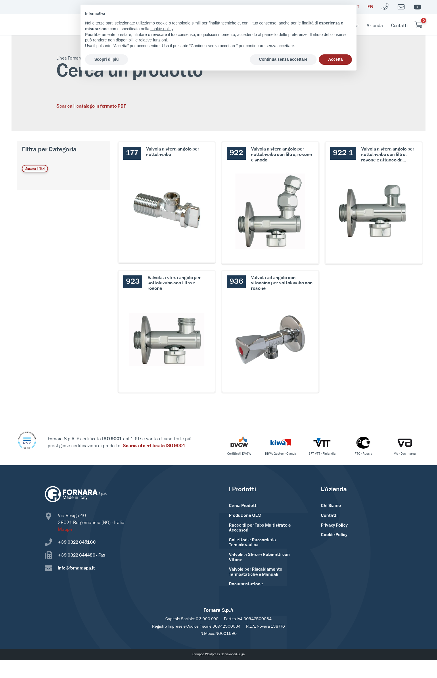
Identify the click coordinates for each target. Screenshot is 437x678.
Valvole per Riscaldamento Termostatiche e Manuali (255, 572)
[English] (370, 7)
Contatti (399, 26)
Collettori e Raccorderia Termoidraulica (252, 542)
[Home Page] (48, 24)
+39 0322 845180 (70, 542)
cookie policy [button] (161, 28)
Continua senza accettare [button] (283, 59)
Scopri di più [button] (106, 59)
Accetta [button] (335, 59)
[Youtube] (417, 7)
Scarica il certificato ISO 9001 (154, 446)
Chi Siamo (331, 506)
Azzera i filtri (35, 168)
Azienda (375, 26)
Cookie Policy (334, 535)
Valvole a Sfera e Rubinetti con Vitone (259, 557)
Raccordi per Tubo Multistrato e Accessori (260, 528)
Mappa (65, 529)
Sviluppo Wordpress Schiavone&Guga (218, 654)
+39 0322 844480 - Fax (75, 555)
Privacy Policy (334, 525)
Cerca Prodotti (243, 506)
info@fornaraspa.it (70, 568)
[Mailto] (401, 7)
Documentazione (246, 584)
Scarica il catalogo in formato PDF (91, 106)
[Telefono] (385, 7)
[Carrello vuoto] (418, 25)
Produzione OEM (245, 516)
